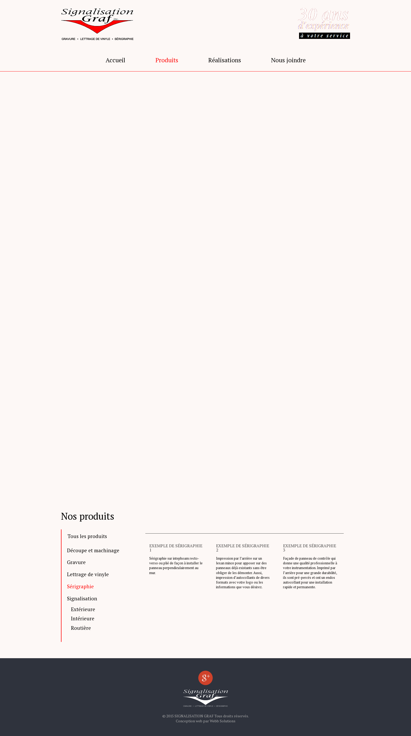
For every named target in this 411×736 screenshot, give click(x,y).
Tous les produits (87, 536)
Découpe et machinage (93, 551)
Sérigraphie (80, 587)
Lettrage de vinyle (88, 574)
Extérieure (83, 609)
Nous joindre (288, 60)
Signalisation (82, 599)
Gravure (76, 562)
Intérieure (82, 619)
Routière (81, 628)
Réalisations (224, 60)
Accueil (115, 60)
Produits (166, 60)
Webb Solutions (222, 720)
